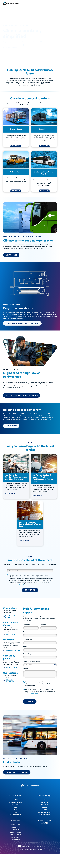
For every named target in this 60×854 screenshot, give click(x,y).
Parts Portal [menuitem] (44, 804)
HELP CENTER (10, 634)
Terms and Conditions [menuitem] (15, 832)
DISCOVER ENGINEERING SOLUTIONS (22, 395)
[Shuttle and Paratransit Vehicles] (44, 171)
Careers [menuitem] (44, 807)
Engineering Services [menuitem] (15, 802)
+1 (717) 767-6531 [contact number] (11, 667)
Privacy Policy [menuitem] (15, 824)
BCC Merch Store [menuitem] (15, 814)
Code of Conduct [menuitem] (15, 834)
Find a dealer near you (17, 772)
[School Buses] (16, 171)
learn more (12, 255)
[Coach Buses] (44, 127)
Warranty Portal (13, 650)
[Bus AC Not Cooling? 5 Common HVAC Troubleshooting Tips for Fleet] (44, 476)
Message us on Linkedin (12, 616)
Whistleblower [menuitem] (15, 827)
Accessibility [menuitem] (15, 829)
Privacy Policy (19, 584)
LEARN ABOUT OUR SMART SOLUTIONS (24, 323)
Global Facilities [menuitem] (15, 804)
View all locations (10, 681)
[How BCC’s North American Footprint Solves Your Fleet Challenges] (16, 476)
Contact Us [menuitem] (44, 802)
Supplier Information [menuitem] (44, 812)
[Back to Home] (11, 3)
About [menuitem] (15, 812)
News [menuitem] (15, 809)
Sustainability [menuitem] (15, 837)
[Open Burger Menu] (56, 3)
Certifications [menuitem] (15, 839)
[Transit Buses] (16, 127)
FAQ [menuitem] (44, 799)
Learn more (12, 426)
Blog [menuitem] (15, 807)
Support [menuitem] (44, 809)
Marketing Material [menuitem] (44, 814)
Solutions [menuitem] (15, 799)
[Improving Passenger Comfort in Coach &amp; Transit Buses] (30, 523)
